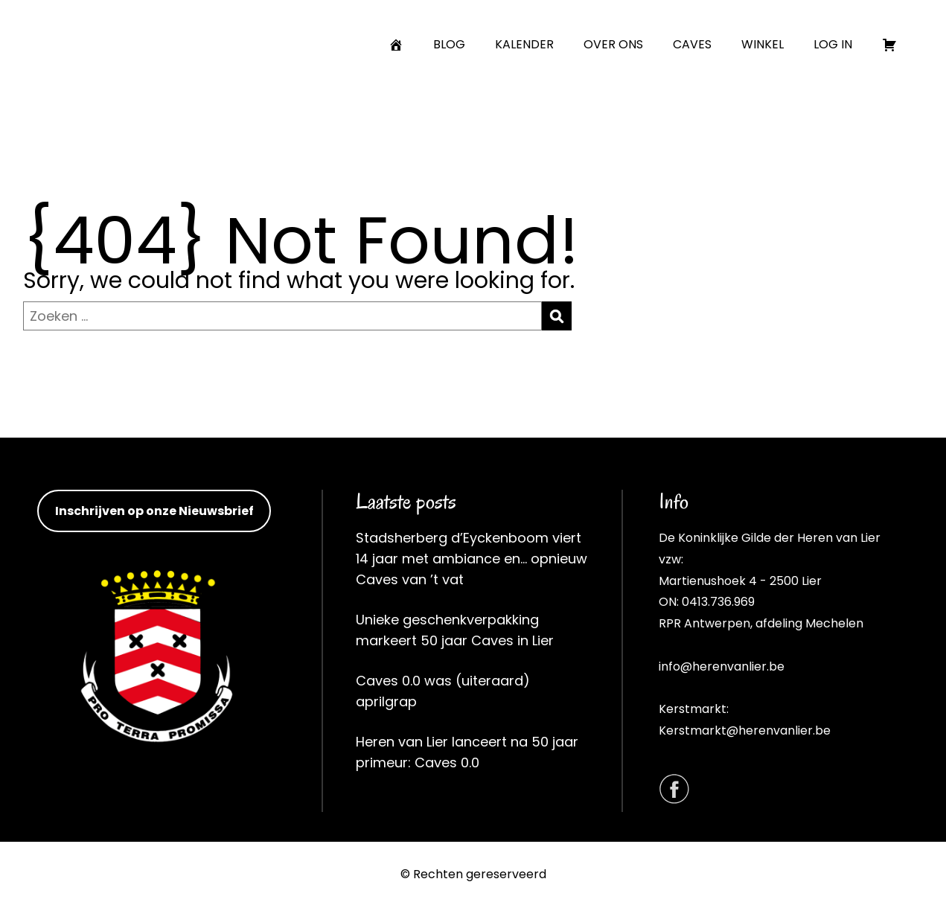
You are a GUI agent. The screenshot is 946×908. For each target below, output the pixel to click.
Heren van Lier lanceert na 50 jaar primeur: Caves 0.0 (467, 752)
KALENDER (524, 44)
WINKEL (762, 44)
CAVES (692, 44)
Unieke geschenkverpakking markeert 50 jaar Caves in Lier (455, 630)
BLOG (449, 44)
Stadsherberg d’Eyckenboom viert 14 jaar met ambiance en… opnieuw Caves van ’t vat (471, 558)
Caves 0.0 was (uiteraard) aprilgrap (443, 691)
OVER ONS (613, 44)
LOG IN (833, 44)
